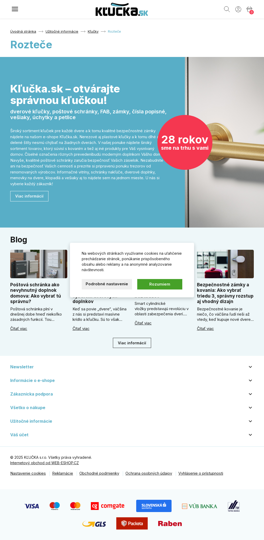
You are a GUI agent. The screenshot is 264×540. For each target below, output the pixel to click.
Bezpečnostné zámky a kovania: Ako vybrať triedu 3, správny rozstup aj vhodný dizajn (225, 293)
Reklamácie (62, 473)
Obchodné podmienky (99, 473)
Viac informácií (29, 196)
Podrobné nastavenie (107, 283)
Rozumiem (159, 284)
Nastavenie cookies (28, 473)
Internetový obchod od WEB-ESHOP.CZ (44, 463)
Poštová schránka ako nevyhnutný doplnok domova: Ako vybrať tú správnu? (35, 293)
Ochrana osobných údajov (148, 473)
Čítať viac (18, 328)
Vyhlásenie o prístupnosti (200, 473)
